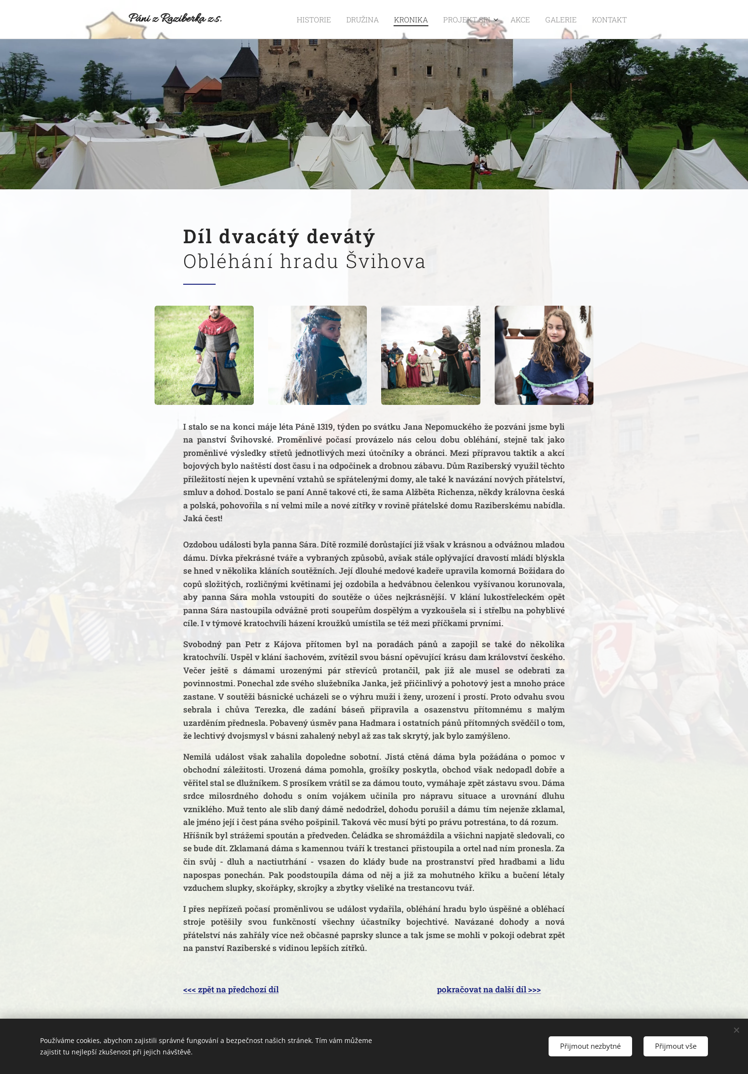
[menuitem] (339, 19)
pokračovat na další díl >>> (489, 989)
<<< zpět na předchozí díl (231, 989)
